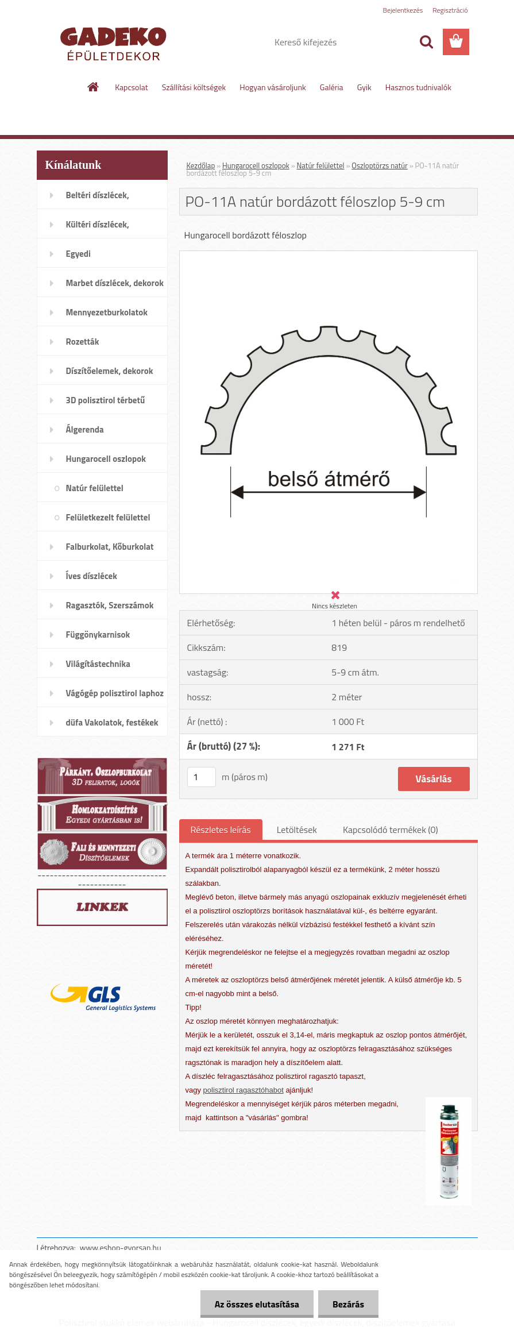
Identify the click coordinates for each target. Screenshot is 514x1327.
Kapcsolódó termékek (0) (390, 829)
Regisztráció (449, 10)
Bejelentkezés (403, 10)
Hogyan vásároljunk (272, 87)
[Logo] (116, 42)
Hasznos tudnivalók (418, 87)
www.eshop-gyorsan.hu (120, 1247)
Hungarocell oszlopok (255, 165)
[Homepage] (93, 87)
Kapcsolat (131, 87)
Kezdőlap (201, 165)
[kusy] (201, 777)
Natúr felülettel (321, 165)
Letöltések (297, 829)
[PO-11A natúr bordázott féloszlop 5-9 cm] (328, 256)
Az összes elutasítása (257, 1304)
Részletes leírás (221, 829)
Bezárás (348, 1304)
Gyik (364, 87)
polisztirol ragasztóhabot (243, 1090)
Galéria (331, 87)
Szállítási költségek (194, 87)
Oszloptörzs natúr (379, 165)
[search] (426, 42)
